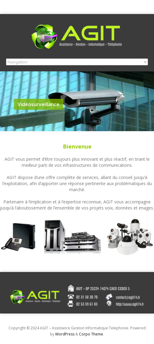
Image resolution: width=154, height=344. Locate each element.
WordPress (64, 334)
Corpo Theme (91, 334)
